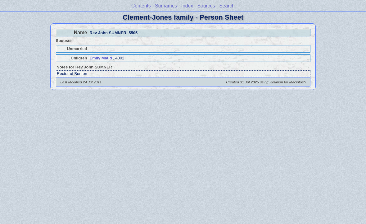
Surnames (166, 5)
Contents (141, 5)
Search (226, 5)
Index (187, 5)
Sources (206, 5)
